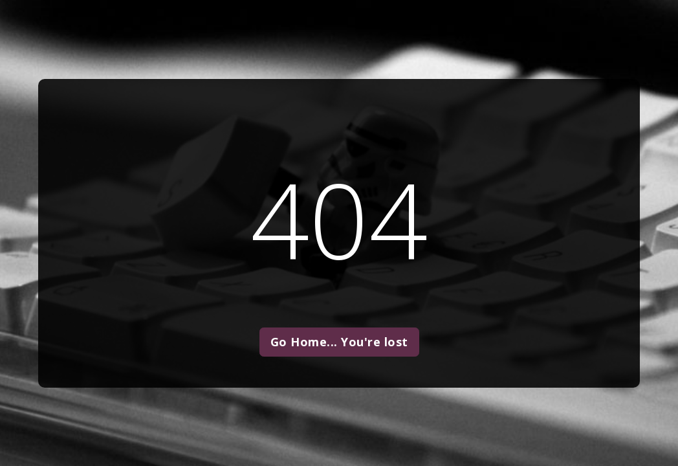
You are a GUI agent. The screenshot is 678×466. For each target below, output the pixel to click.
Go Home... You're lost (339, 342)
